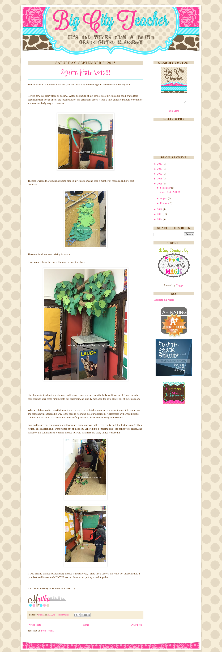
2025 (160, 170)
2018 (160, 180)
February (164, 204)
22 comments (64, 615)
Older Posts (136, 624)
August (164, 200)
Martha (41, 615)
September (165, 189)
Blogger (179, 287)
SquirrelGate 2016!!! (85, 72)
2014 (160, 211)
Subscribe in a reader (163, 301)
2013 (160, 215)
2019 (160, 175)
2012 (160, 220)
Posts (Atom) (47, 630)
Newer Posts (35, 624)
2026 (160, 165)
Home (86, 624)
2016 (160, 185)
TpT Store (174, 112)
